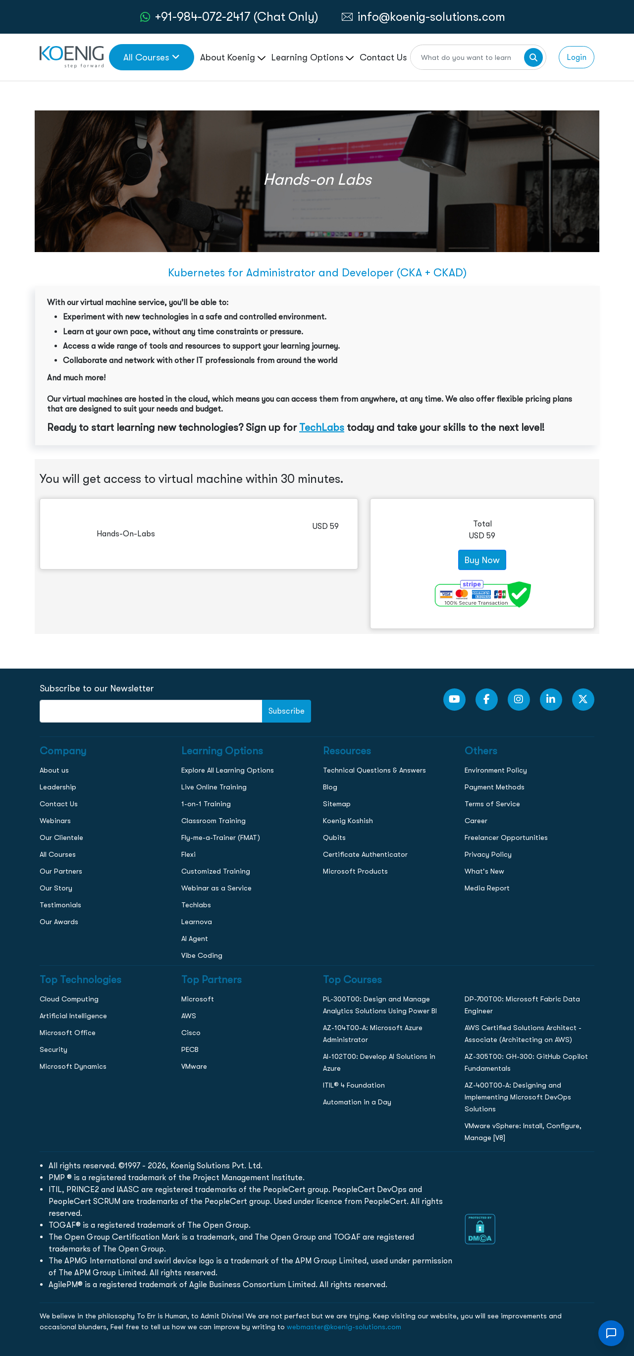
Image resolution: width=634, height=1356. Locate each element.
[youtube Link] (454, 699)
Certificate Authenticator (365, 854)
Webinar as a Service (216, 888)
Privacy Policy (488, 854)
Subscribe (286, 711)
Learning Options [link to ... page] (312, 57)
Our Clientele (61, 837)
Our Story (56, 888)
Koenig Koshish (348, 821)
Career (476, 821)
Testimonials (60, 905)
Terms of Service (492, 804)
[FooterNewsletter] (151, 711)
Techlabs (196, 905)
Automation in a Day (357, 1102)
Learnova (196, 922)
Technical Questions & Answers (374, 770)
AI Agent (194, 938)
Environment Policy (496, 770)
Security (53, 1049)
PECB (190, 1049)
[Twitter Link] (583, 699)
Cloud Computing (69, 999)
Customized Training (215, 871)
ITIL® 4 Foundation (354, 1085)
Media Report (487, 888)
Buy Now (482, 560)
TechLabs (321, 427)
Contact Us (59, 804)
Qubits (334, 837)
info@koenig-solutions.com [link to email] (431, 16)
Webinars (55, 821)
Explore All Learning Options (227, 770)
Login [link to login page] (576, 57)
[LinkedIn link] (551, 699)
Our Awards (59, 922)
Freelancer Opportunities (506, 837)
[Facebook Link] (487, 699)
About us (54, 770)
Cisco (191, 1033)
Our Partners (61, 871)
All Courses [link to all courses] (151, 57)
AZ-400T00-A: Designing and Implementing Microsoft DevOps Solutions (518, 1097)
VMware (194, 1066)
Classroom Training (213, 821)
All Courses (58, 854)
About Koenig (232, 57)
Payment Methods (495, 787)
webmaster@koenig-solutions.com (344, 1327)
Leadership (58, 787)
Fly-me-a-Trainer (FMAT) (220, 837)
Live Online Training (214, 787)
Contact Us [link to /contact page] (383, 57)
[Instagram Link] (519, 699)
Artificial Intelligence (73, 1016)
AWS (188, 1016)
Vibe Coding (201, 955)
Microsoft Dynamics (73, 1066)
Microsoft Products (355, 871)
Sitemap (337, 804)
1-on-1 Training (206, 804)
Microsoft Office (68, 1033)
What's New (484, 871)
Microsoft (197, 999)
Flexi (188, 854)
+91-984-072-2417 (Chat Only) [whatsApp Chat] (236, 16)
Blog (330, 787)
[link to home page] (72, 56)
